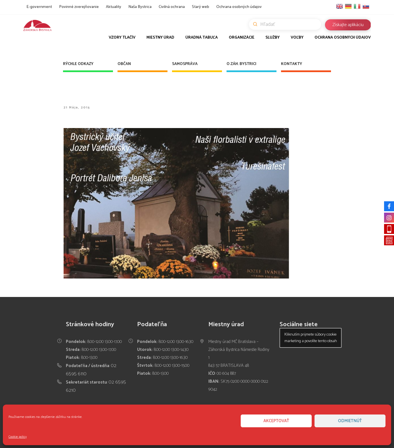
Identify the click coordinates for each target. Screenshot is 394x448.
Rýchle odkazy (78, 64)
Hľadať (287, 24)
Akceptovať (276, 420)
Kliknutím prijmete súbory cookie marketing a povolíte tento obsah (310, 337)
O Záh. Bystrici (241, 64)
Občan (124, 64)
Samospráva (185, 64)
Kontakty (291, 64)
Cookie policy (18, 436)
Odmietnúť (350, 420)
